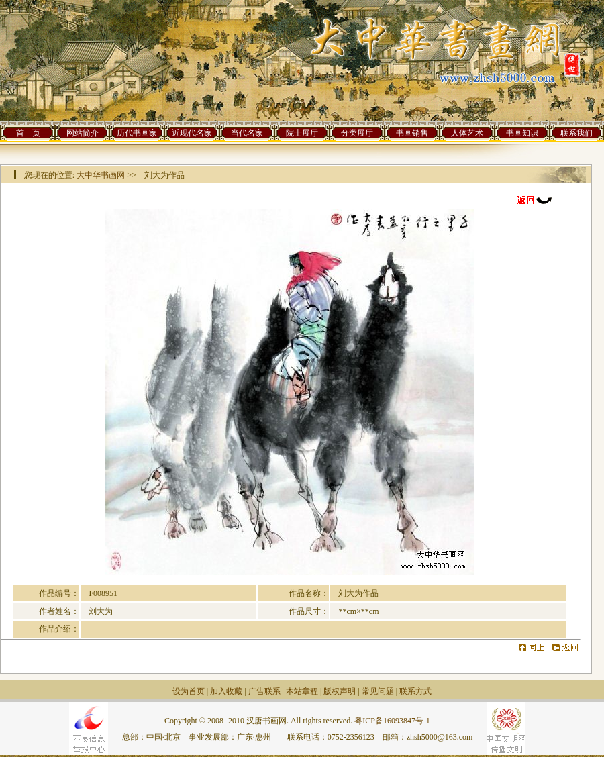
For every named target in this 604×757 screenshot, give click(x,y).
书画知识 (522, 133)
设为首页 (188, 691)
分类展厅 (357, 133)
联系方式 (415, 691)
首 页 (28, 133)
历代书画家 (137, 133)
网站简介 (82, 133)
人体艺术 (467, 133)
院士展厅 (302, 133)
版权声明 (339, 691)
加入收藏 (226, 691)
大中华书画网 (101, 175)
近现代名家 (192, 133)
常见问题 (378, 691)
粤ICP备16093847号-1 (392, 720)
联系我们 (576, 133)
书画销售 (412, 133)
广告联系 (264, 691)
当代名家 (247, 133)
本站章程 (302, 691)
